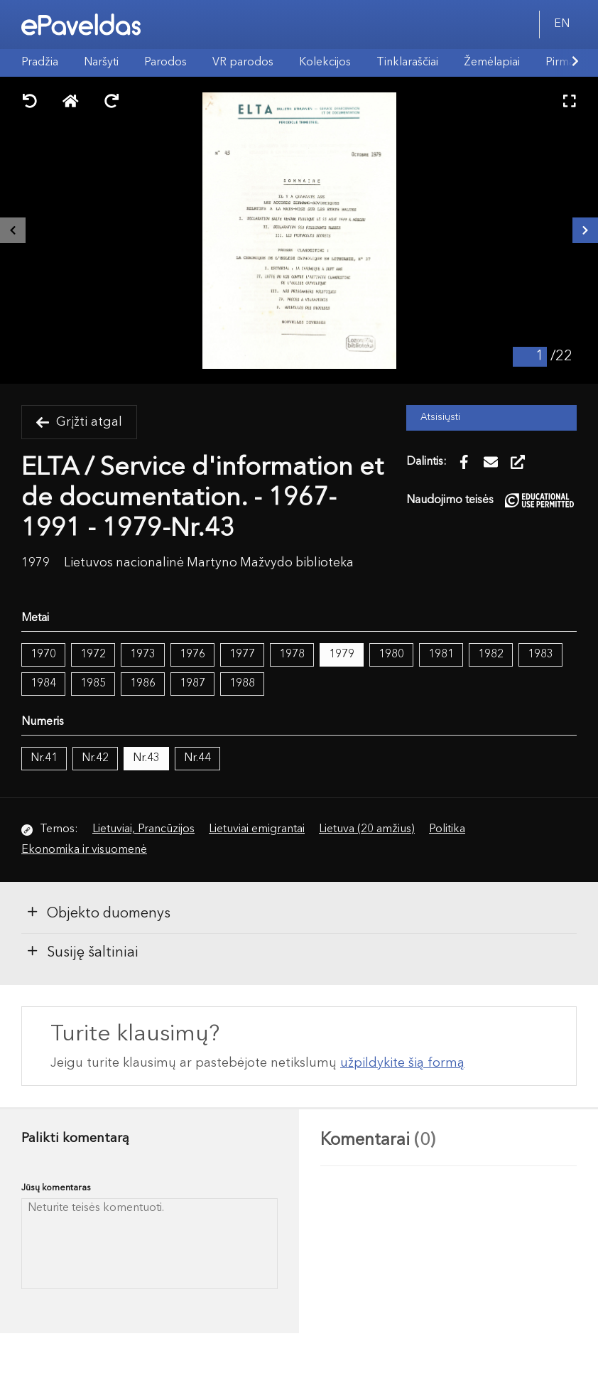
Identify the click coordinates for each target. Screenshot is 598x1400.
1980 (391, 654)
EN (562, 24)
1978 (292, 654)
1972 (93, 654)
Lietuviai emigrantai (257, 829)
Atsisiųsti (440, 417)
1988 (242, 683)
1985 (93, 683)
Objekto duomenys (98, 912)
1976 (192, 654)
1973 (143, 654)
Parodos (165, 62)
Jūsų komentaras (56, 1187)
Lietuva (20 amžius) (367, 829)
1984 (43, 683)
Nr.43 (146, 758)
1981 (441, 654)
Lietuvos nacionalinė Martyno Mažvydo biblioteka (209, 563)
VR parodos (242, 62)
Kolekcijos (325, 62)
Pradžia (39, 62)
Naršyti (101, 62)
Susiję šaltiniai (82, 951)
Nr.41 (44, 758)
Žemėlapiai (492, 62)
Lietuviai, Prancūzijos (143, 829)
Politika (447, 829)
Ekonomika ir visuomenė (84, 850)
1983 (540, 654)
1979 (341, 654)
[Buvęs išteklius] (13, 230)
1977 (242, 654)
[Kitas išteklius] (585, 230)
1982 (491, 654)
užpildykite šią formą (402, 1063)
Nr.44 (197, 758)
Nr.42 (95, 758)
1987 (192, 683)
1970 (43, 654)
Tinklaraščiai (407, 62)
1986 (143, 683)
